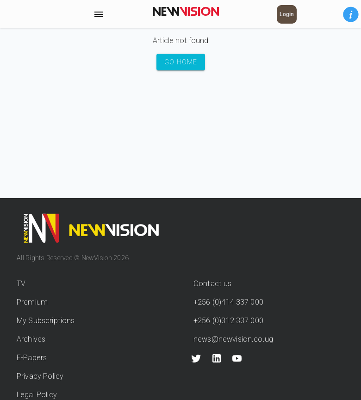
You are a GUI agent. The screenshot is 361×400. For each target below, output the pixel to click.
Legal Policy (37, 394)
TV (21, 283)
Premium (32, 302)
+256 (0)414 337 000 (228, 302)
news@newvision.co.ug (233, 339)
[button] (351, 14)
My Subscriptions (46, 320)
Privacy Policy (40, 376)
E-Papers (32, 357)
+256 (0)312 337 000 (228, 320)
